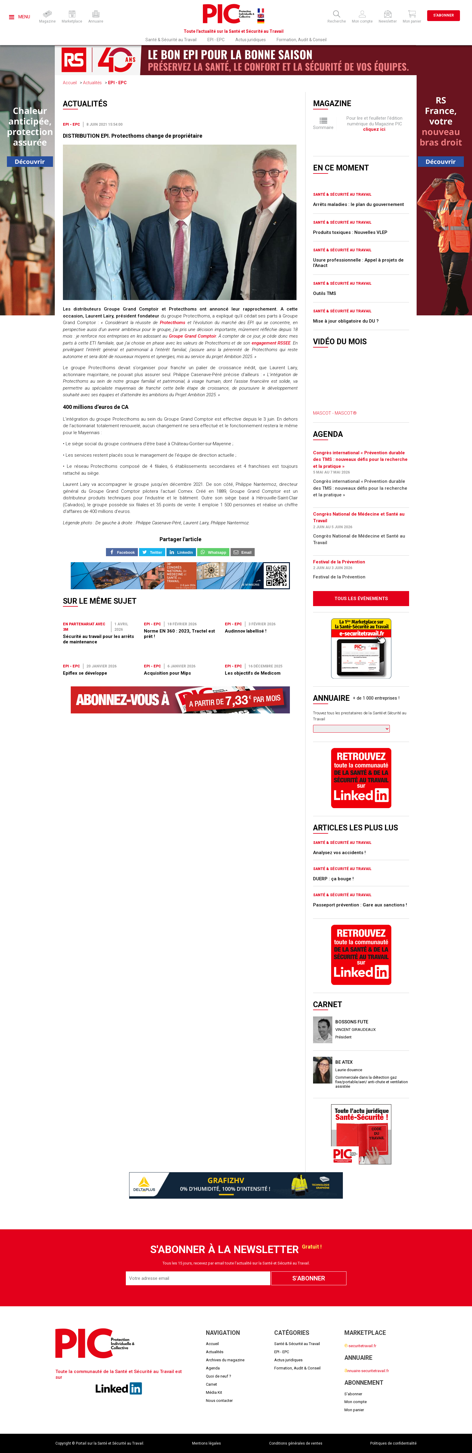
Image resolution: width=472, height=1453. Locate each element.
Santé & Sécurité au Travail (171, 39)
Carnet (211, 1384)
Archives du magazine (225, 1360)
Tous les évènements (361, 598)
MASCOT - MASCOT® (335, 413)
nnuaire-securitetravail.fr (366, 1371)
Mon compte (355, 1401)
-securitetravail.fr (360, 1346)
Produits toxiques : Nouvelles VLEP (350, 232)
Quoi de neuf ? (218, 1376)
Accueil (70, 82)
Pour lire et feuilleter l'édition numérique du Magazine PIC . (374, 123)
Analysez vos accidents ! (339, 852)
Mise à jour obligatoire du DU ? (346, 321)
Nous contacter (219, 1400)
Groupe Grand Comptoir (192, 336)
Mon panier (354, 1410)
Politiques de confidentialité (393, 1443)
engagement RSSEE (271, 343)
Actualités (92, 82)
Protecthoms (172, 322)
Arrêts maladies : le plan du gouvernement (358, 204)
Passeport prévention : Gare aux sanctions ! (360, 905)
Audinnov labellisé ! (245, 631)
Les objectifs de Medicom (253, 673)
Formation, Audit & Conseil (302, 39)
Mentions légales (206, 1443)
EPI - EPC (216, 39)
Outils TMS (324, 293)
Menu (19, 17)
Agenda (213, 1368)
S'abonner (443, 15)
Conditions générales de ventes (295, 1443)
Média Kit (214, 1392)
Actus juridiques (250, 39)
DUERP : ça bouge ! (333, 878)
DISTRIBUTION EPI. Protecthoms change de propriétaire (132, 136)
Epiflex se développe (85, 673)
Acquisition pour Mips (167, 673)
